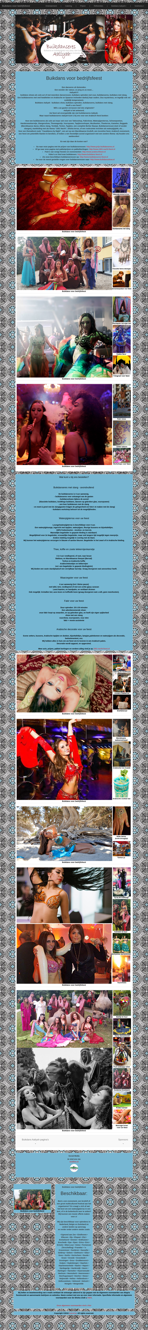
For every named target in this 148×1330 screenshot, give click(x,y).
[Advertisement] (74, 1323)
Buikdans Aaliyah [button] (118, 6)
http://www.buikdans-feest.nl (90, 154)
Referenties (98, 6)
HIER (89, 1298)
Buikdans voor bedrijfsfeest (16, 6)
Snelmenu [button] (139, 6)
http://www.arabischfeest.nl (94, 152)
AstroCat (73, 1313)
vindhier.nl (73, 1162)
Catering (68, 6)
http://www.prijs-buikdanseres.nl (100, 147)
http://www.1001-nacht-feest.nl (102, 149)
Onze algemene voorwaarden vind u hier (74, 1305)
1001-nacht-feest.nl (101, 649)
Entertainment (51, 6)
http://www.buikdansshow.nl (102, 159)
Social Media (74, 1156)
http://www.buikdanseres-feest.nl (94, 157)
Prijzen (83, 6)
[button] (35, 1141)
